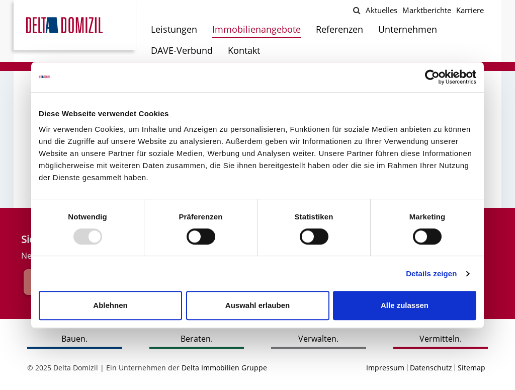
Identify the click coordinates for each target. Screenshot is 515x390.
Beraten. (197, 338)
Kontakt (244, 50)
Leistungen (174, 29)
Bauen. (74, 338)
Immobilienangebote (256, 29)
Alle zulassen (404, 305)
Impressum (385, 367)
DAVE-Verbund (182, 50)
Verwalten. (318, 338)
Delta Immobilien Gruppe (224, 367)
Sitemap (471, 367)
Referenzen (339, 29)
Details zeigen (431, 273)
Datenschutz (431, 367)
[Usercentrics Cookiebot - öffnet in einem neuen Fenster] (432, 77)
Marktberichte (426, 10)
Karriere (470, 10)
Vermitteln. (440, 338)
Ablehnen (110, 305)
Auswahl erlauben (257, 305)
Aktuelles (381, 10)
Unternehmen (407, 29)
